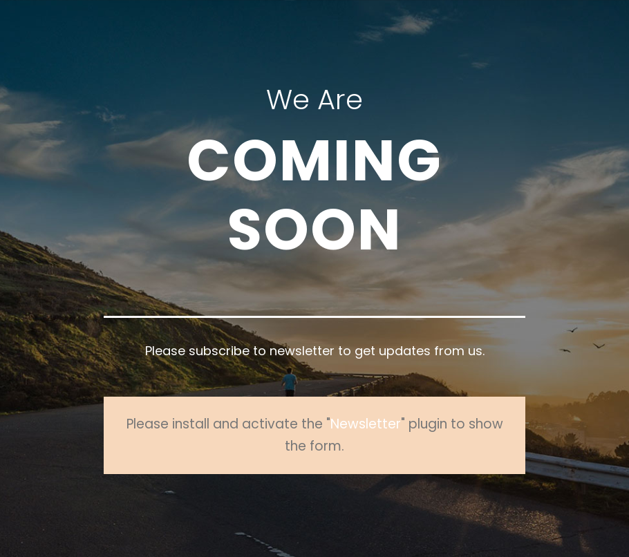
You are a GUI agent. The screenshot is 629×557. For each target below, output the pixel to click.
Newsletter (365, 424)
